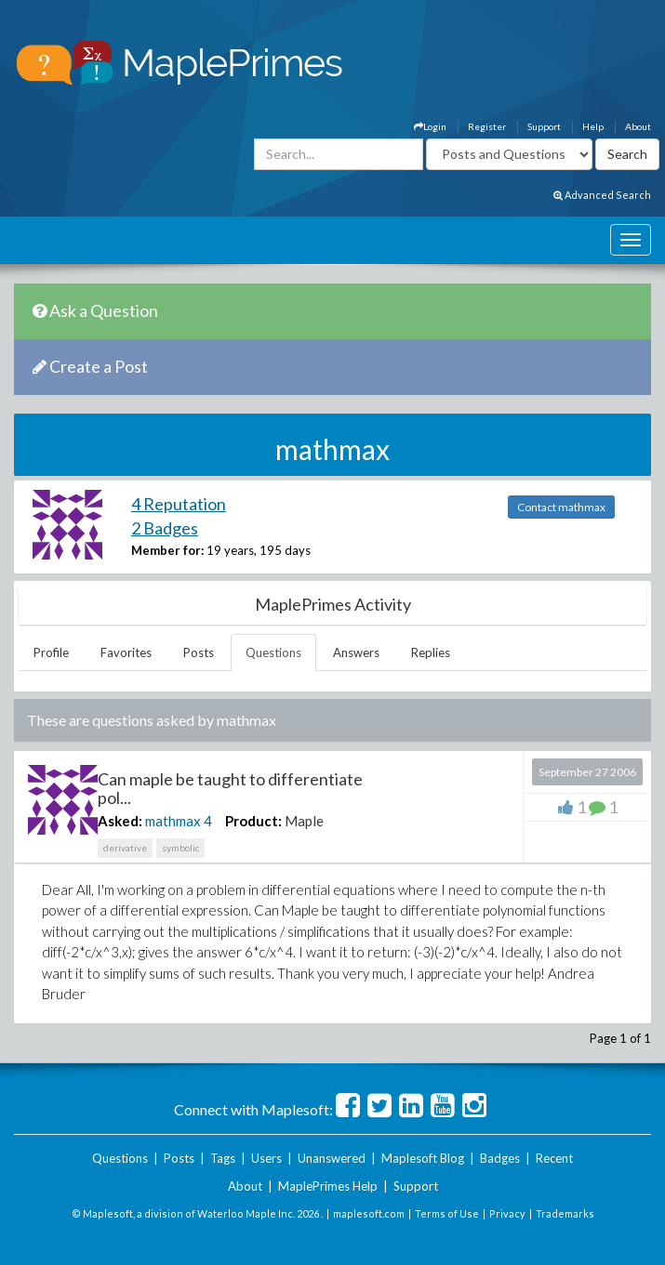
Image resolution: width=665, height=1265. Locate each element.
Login (430, 126)
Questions (273, 652)
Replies (430, 652)
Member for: (167, 550)
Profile (51, 652)
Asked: (120, 820)
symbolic (180, 847)
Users (266, 1158)
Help (593, 126)
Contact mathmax (561, 507)
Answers (356, 652)
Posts (198, 652)
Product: (253, 820)
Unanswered (332, 1158)
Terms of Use (447, 1213)
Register (487, 126)
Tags (222, 1158)
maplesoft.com (369, 1213)
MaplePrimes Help (328, 1186)
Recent (554, 1158)
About (638, 126)
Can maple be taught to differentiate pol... (230, 788)
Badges (500, 1158)
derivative (125, 847)
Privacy (507, 1213)
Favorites (126, 652)
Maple (304, 820)
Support (544, 126)
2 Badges (164, 528)
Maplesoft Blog (422, 1158)
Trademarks (565, 1213)
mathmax (173, 820)
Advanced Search (602, 195)
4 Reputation (178, 504)
